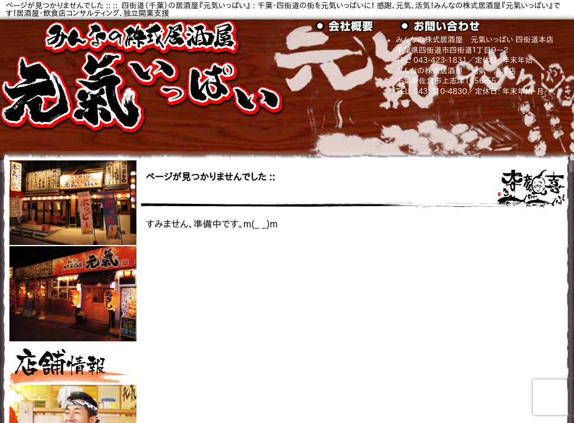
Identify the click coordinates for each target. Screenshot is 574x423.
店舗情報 (68, 364)
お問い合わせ (442, 26)
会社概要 (357, 26)
